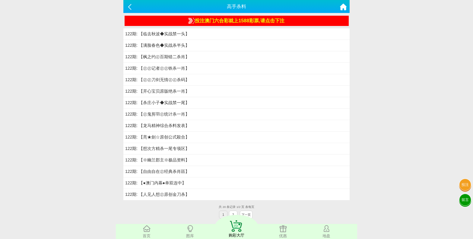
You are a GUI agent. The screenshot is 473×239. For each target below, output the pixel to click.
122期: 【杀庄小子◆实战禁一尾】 (157, 102)
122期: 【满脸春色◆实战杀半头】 (157, 45)
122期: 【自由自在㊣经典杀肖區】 (157, 171)
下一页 (246, 214)
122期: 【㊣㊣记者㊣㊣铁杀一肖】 (157, 68)
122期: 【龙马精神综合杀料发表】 (157, 125)
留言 (465, 200)
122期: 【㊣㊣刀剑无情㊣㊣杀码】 (157, 79)
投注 (465, 185)
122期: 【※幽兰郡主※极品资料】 (157, 160)
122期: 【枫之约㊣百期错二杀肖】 (157, 56)
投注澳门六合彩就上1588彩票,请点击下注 (236, 21)
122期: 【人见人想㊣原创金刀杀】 (157, 194)
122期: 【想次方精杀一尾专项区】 (157, 148)
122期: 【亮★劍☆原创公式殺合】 (157, 137)
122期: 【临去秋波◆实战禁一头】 (157, 33)
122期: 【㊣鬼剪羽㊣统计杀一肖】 (157, 114)
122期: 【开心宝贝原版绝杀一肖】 (157, 91)
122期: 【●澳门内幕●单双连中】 (155, 182)
